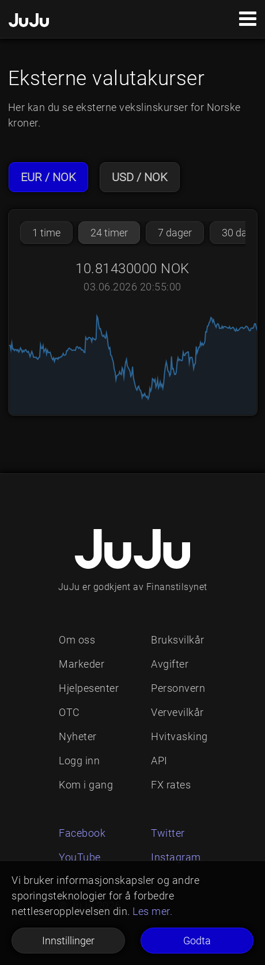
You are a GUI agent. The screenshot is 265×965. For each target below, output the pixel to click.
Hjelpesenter (89, 688)
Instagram (176, 857)
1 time (46, 233)
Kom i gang (86, 785)
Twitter (168, 833)
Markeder (81, 664)
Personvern (178, 688)
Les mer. (152, 911)
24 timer (109, 233)
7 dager (175, 233)
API (159, 761)
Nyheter (78, 736)
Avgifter (169, 664)
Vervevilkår (177, 712)
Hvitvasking (179, 736)
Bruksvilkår (178, 640)
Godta (197, 941)
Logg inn (79, 761)
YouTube (80, 857)
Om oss (77, 640)
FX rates (171, 785)
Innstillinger (68, 941)
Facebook (82, 833)
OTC (69, 712)
